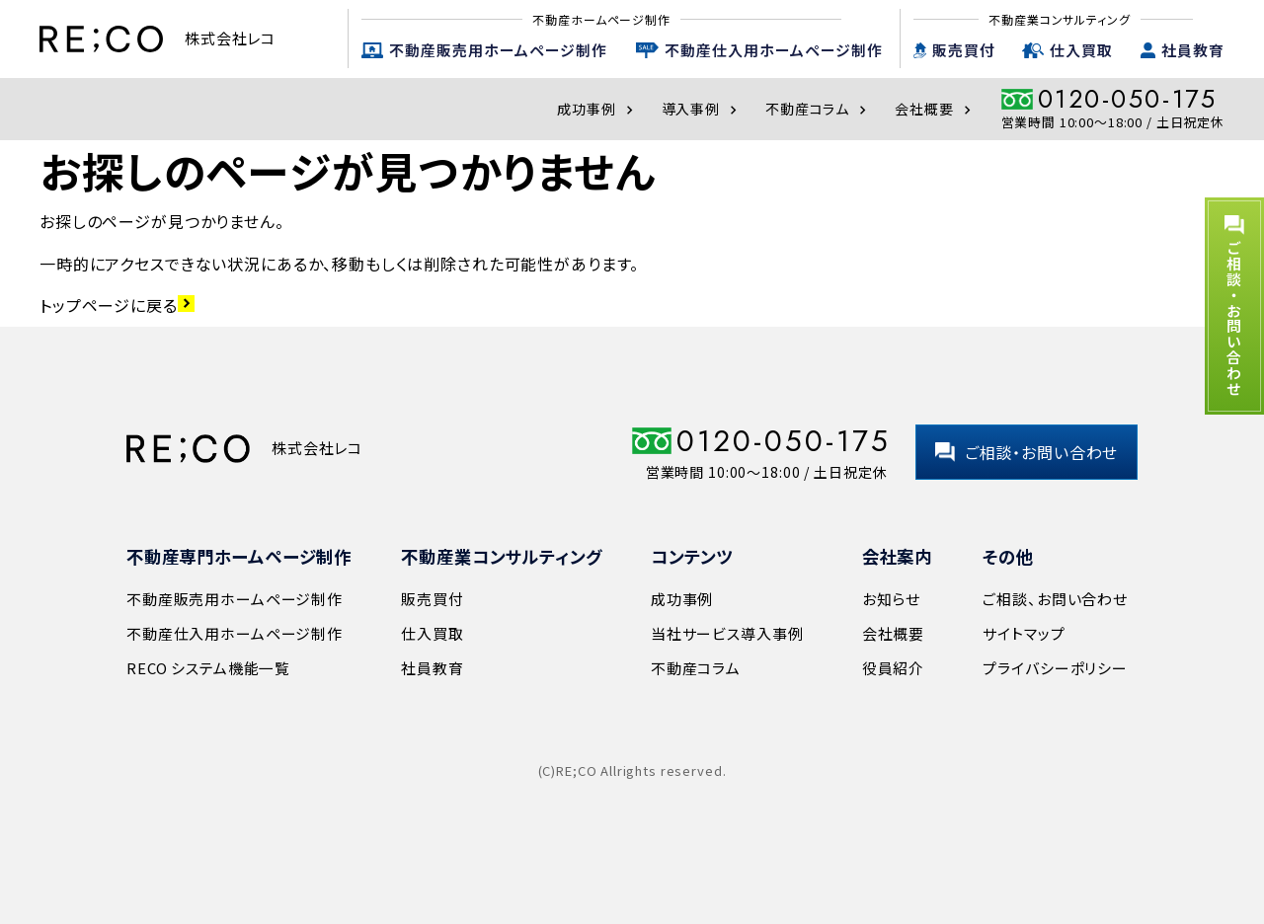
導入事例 (702, 108)
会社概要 (935, 108)
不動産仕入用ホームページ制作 (774, 49)
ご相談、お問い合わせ (1055, 598)
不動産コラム (818, 108)
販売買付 (963, 49)
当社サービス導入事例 (727, 633)
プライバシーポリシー (1055, 667)
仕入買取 (1081, 49)
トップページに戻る (117, 305)
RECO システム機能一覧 (208, 667)
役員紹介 (893, 667)
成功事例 (597, 108)
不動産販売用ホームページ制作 (498, 49)
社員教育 (1192, 49)
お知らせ (891, 598)
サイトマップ (1024, 633)
